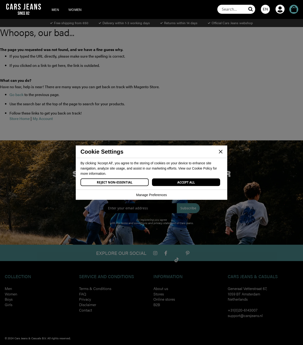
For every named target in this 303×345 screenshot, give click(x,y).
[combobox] (236, 9)
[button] (265, 9)
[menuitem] (55, 9)
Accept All (186, 182)
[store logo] (23, 9)
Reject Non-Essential (114, 182)
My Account (280, 2)
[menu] (69, 9)
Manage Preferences (151, 195)
